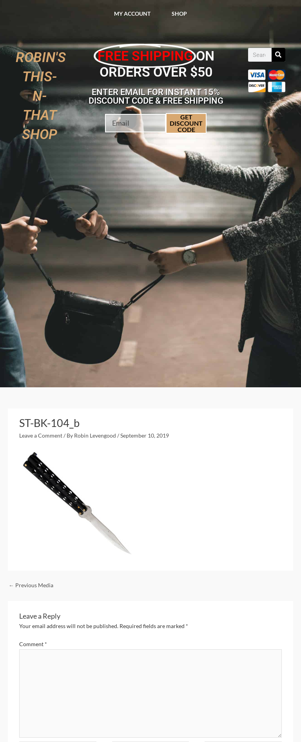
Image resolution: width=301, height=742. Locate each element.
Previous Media (31, 585)
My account (132, 13)
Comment (33, 644)
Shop (179, 13)
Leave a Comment (40, 435)
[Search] (278, 55)
